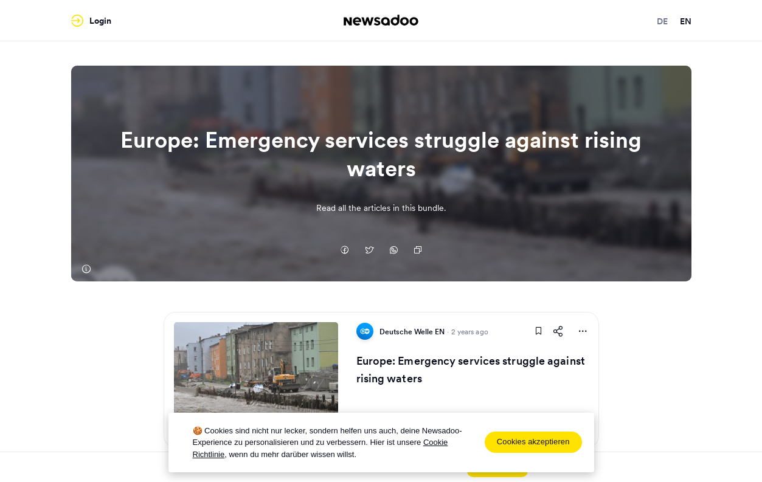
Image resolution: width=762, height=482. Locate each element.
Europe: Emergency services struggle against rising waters (470, 369)
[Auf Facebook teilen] (345, 251)
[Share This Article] (558, 331)
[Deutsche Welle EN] (86, 269)
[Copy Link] (418, 251)
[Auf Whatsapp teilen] (393, 251)
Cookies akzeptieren (533, 441)
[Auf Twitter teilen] (369, 251)
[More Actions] (582, 331)
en (685, 21)
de (662, 21)
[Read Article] (256, 380)
